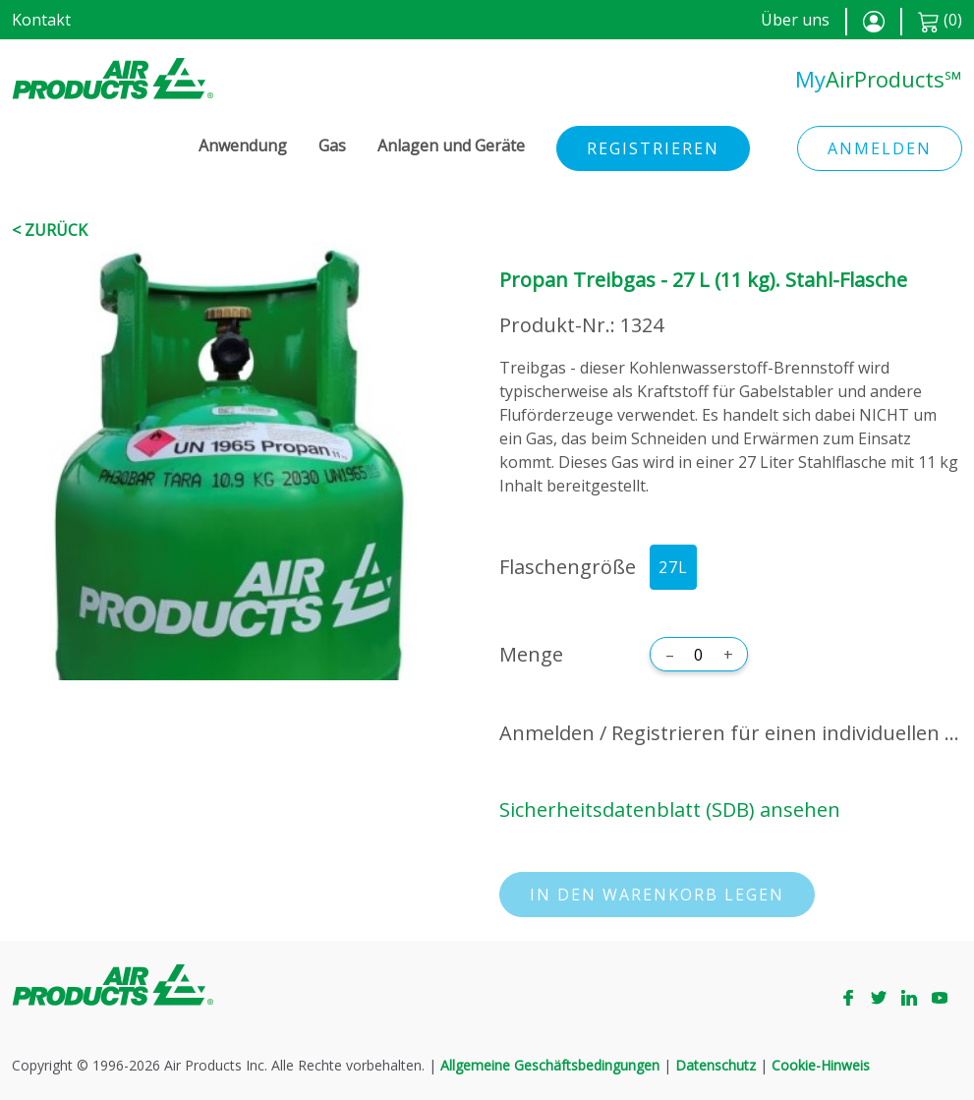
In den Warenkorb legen (657, 894)
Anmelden (880, 148)
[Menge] (698, 654)
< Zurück (49, 230)
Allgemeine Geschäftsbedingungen (549, 1065)
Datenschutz (715, 1065)
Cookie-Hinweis (821, 1065)
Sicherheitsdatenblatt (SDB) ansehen (669, 809)
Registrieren (653, 148)
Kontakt (41, 19)
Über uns (795, 19)
